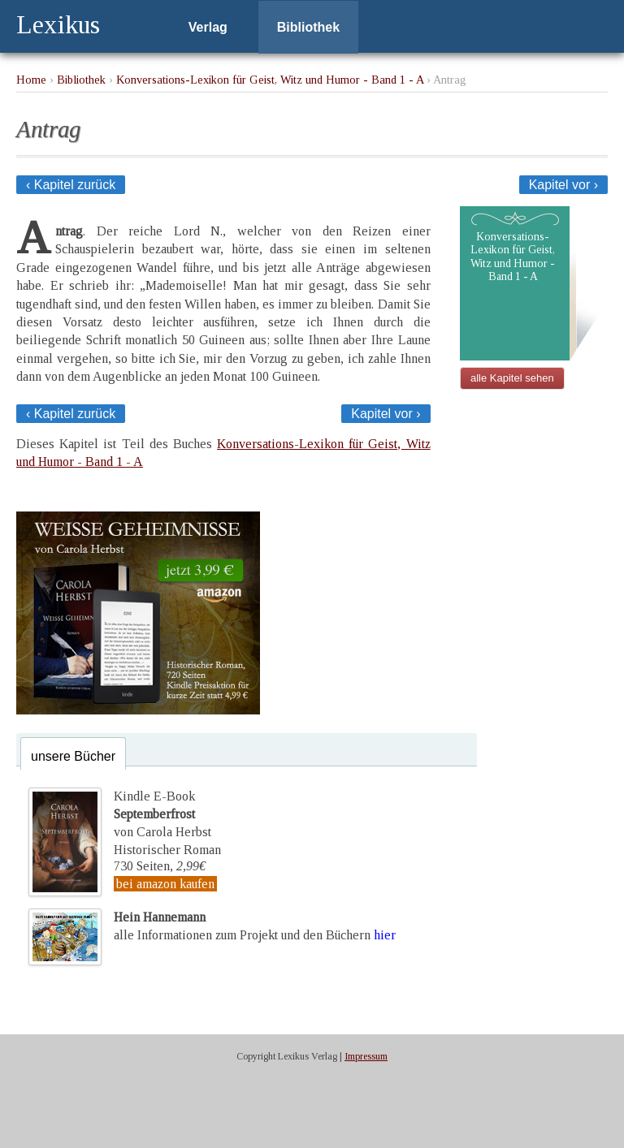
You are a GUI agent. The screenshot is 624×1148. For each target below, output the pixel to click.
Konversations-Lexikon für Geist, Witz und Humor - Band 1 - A (269, 79)
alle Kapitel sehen (512, 378)
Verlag (208, 27)
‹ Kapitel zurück (70, 185)
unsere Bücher (73, 756)
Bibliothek (308, 27)
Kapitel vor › (563, 185)
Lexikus (58, 24)
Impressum (366, 1056)
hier (385, 935)
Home (31, 79)
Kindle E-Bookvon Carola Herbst (162, 814)
